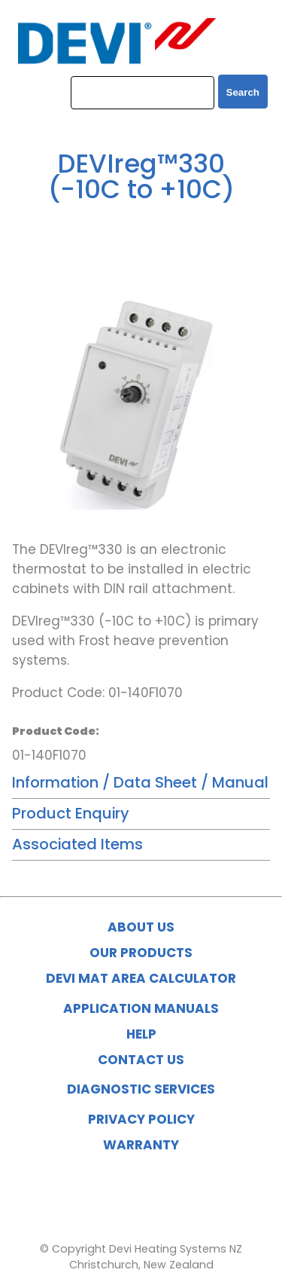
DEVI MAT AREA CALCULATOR (141, 978)
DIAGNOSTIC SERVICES (141, 1089)
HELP (141, 1034)
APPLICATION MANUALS (141, 1008)
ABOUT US (141, 927)
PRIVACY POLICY (141, 1119)
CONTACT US (141, 1060)
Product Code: (55, 731)
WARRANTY (141, 1145)
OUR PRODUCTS (141, 953)
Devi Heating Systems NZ (175, 1248)
